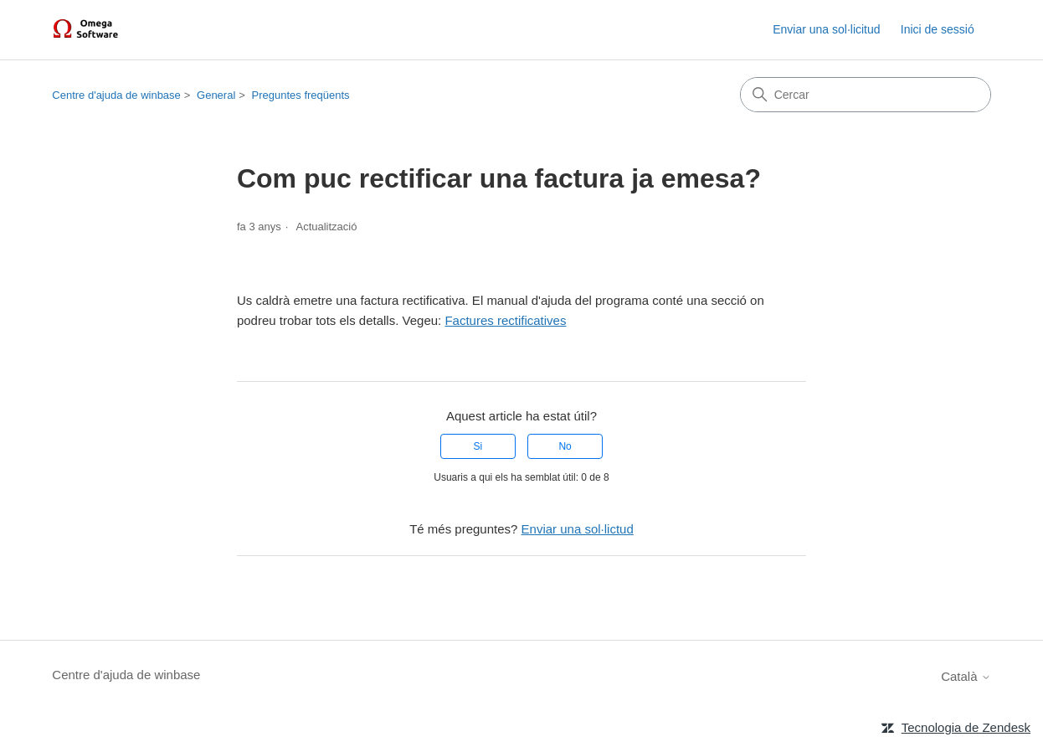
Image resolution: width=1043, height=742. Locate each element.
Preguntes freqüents (301, 95)
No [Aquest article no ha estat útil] (564, 446)
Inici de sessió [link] (937, 29)
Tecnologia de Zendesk (966, 727)
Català (966, 676)
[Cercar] (865, 94)
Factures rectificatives (505, 320)
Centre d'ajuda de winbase (116, 95)
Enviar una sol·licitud (826, 29)
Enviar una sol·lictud (578, 529)
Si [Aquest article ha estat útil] (478, 446)
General (216, 95)
